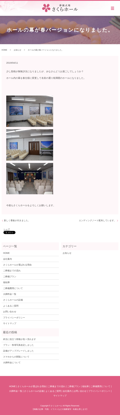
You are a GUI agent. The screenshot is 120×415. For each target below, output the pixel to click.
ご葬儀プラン (9, 276)
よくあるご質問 (10, 306)
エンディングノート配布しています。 (97, 220)
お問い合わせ (9, 311)
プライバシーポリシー (14, 317)
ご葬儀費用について (13, 288)
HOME (4, 50)
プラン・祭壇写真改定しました (18, 345)
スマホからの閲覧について (16, 356)
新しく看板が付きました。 (17, 220)
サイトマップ (9, 323)
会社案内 (7, 259)
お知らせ (17, 50)
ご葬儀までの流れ (12, 270)
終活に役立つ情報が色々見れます (19, 339)
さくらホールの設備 (13, 300)
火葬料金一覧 (9, 294)
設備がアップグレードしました (18, 351)
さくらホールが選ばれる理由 (17, 265)
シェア (6, 229)
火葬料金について (12, 362)
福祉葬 (6, 282)
